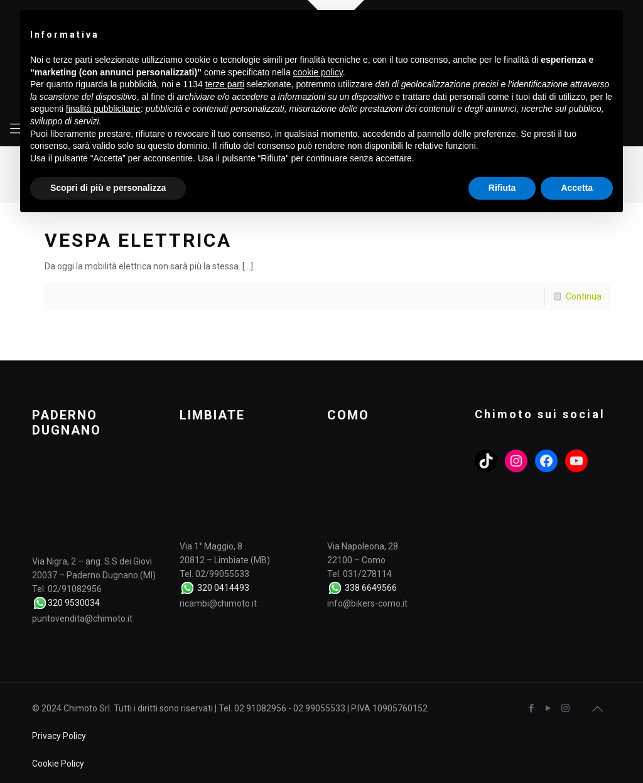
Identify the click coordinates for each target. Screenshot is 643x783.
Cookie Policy (58, 764)
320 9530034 (74, 603)
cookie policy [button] (318, 72)
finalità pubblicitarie (103, 109)
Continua (584, 296)
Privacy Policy (59, 736)
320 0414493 (223, 588)
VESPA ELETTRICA (138, 240)
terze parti (224, 84)
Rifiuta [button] (502, 188)
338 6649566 (371, 588)
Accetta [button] (577, 188)
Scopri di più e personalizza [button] (108, 188)
